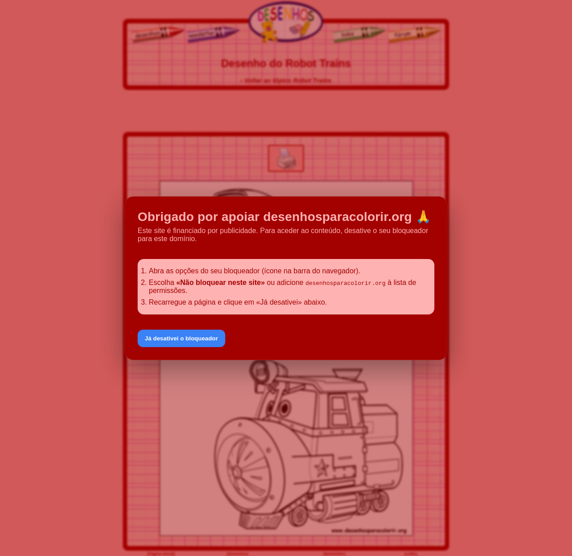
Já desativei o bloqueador (181, 338)
